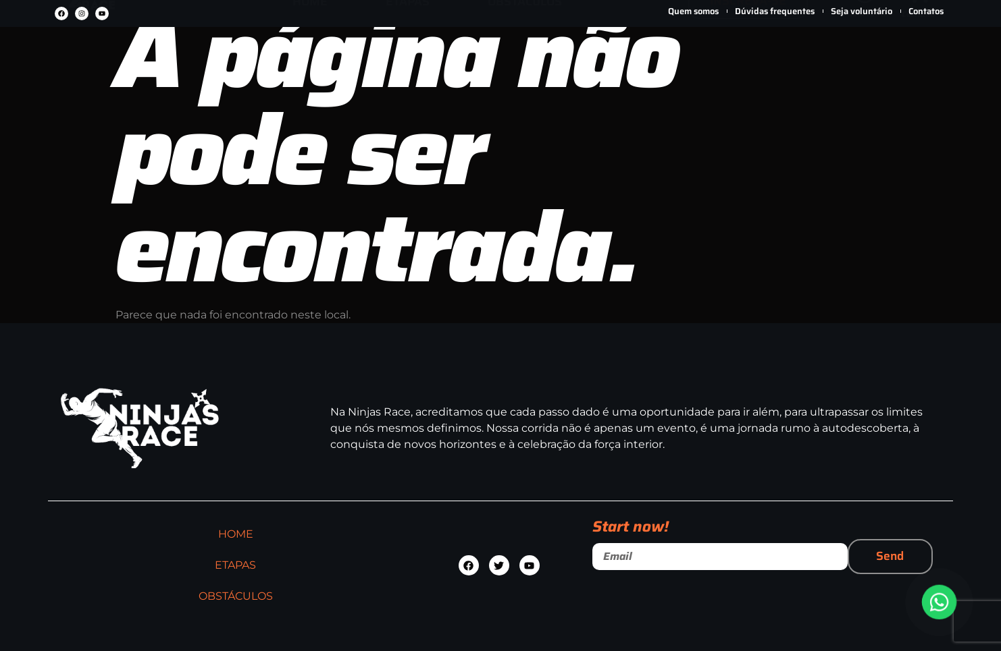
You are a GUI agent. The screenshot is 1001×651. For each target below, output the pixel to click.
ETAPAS (408, 52)
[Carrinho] (918, 43)
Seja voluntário (861, 11)
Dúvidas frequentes (775, 11)
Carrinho (918, 64)
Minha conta (864, 63)
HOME (310, 52)
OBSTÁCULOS (525, 52)
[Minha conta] (864, 43)
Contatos (926, 11)
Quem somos (693, 11)
